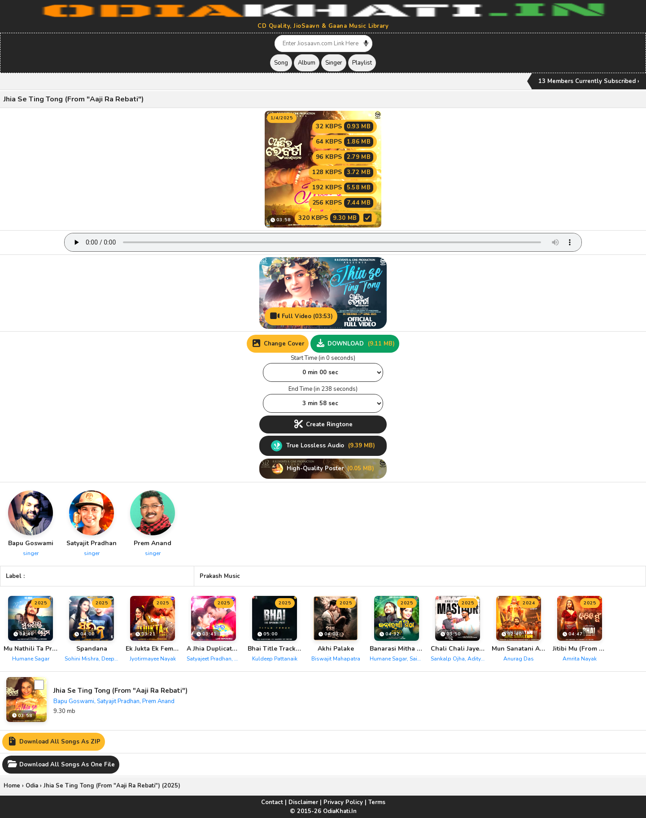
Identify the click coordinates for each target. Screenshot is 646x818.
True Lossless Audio (323, 445)
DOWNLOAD (355, 344)
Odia (32, 786)
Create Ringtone (323, 424)
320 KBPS (335, 218)
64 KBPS (344, 142)
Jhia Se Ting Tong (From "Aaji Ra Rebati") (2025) (112, 786)
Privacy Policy (343, 802)
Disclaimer (303, 802)
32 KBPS (344, 126)
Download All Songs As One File (61, 765)
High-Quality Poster (323, 468)
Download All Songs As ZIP (53, 742)
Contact (272, 802)
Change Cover (277, 344)
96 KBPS (344, 157)
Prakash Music (220, 576)
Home (12, 786)
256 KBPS (342, 203)
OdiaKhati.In (340, 811)
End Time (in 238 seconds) (323, 389)
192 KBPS (342, 187)
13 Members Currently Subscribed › (588, 81)
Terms (376, 802)
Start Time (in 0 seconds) (323, 358)
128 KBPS (342, 172)
